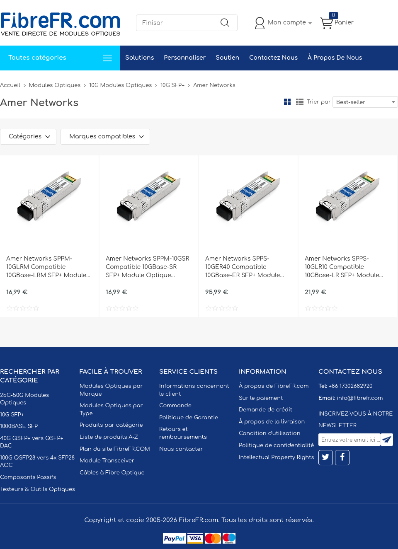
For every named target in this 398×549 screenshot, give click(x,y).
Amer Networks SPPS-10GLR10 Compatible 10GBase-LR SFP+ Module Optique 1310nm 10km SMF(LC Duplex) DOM (342, 268)
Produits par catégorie (111, 425)
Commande (175, 406)
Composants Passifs (28, 477)
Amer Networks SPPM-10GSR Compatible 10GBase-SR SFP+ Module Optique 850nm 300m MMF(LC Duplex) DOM (147, 268)
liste (299, 102)
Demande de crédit (265, 410)
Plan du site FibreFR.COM (115, 449)
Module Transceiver (107, 461)
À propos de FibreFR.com (273, 386)
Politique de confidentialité (276, 445)
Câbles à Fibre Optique (112, 473)
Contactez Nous (273, 58)
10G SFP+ (172, 85)
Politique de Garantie (188, 418)
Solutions (139, 58)
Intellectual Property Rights (276, 457)
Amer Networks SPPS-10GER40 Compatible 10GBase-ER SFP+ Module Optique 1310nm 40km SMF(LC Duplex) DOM (242, 268)
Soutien (227, 58)
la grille (287, 102)
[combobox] (365, 102)
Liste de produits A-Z (109, 437)
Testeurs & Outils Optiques (37, 489)
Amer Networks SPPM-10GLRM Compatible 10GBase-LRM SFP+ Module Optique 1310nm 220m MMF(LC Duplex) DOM (46, 268)
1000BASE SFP (19, 426)
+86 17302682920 (350, 386)
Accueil (10, 85)
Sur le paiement (261, 398)
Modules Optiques (55, 85)
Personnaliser (185, 58)
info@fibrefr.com (360, 398)
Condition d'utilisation (269, 433)
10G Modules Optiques (120, 85)
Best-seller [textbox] (350, 102)
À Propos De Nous (335, 58)
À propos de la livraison (272, 422)
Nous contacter (181, 449)
